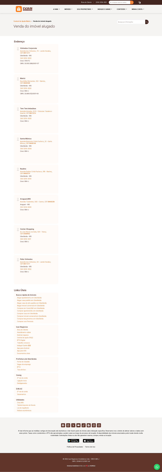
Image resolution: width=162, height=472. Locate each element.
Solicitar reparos (23, 335)
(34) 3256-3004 (25, 148)
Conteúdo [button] (121, 9)
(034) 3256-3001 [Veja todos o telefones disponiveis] (101, 2)
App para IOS (21, 351)
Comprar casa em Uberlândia (27, 313)
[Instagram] (68, 425)
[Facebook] (63, 425)
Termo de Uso (90, 447)
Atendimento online (24, 332)
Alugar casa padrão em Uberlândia (29, 300)
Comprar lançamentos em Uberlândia (30, 319)
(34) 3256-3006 (25, 207)
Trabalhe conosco (23, 343)
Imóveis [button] (67, 9)
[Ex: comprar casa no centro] (119, 2)
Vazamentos (21, 394)
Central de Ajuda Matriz (22, 21)
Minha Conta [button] (137, 9)
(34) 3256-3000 (25, 88)
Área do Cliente (86, 2)
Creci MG (20, 402)
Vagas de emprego (24, 364)
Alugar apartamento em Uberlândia (29, 298)
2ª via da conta (22, 378)
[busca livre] (132, 2)
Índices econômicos (24, 410)
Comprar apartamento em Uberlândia (30, 311)
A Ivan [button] (55, 9)
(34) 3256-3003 (25, 58)
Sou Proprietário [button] (84, 9)
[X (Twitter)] (73, 425)
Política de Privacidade (75, 447)
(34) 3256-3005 (25, 118)
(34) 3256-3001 (25, 239)
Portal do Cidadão (23, 362)
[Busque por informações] (131, 22)
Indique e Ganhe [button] (104, 9)
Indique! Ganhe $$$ (24, 345)
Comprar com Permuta (25, 321)
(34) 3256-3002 (25, 269)
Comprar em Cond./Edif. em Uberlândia (30, 308)
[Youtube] (78, 425)
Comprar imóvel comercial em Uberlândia (31, 316)
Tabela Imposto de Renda (26, 405)
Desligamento (22, 383)
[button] (139, 2)
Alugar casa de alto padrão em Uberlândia (32, 303)
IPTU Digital (21, 340)
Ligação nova (22, 380)
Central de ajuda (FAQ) (25, 337)
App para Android (23, 348)
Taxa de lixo (21, 369)
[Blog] (89, 425)
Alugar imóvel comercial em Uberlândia (30, 305)
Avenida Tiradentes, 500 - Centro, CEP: (37, 202)
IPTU (18, 367)
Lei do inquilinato (23, 408)
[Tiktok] (84, 425)
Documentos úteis (23, 353)
